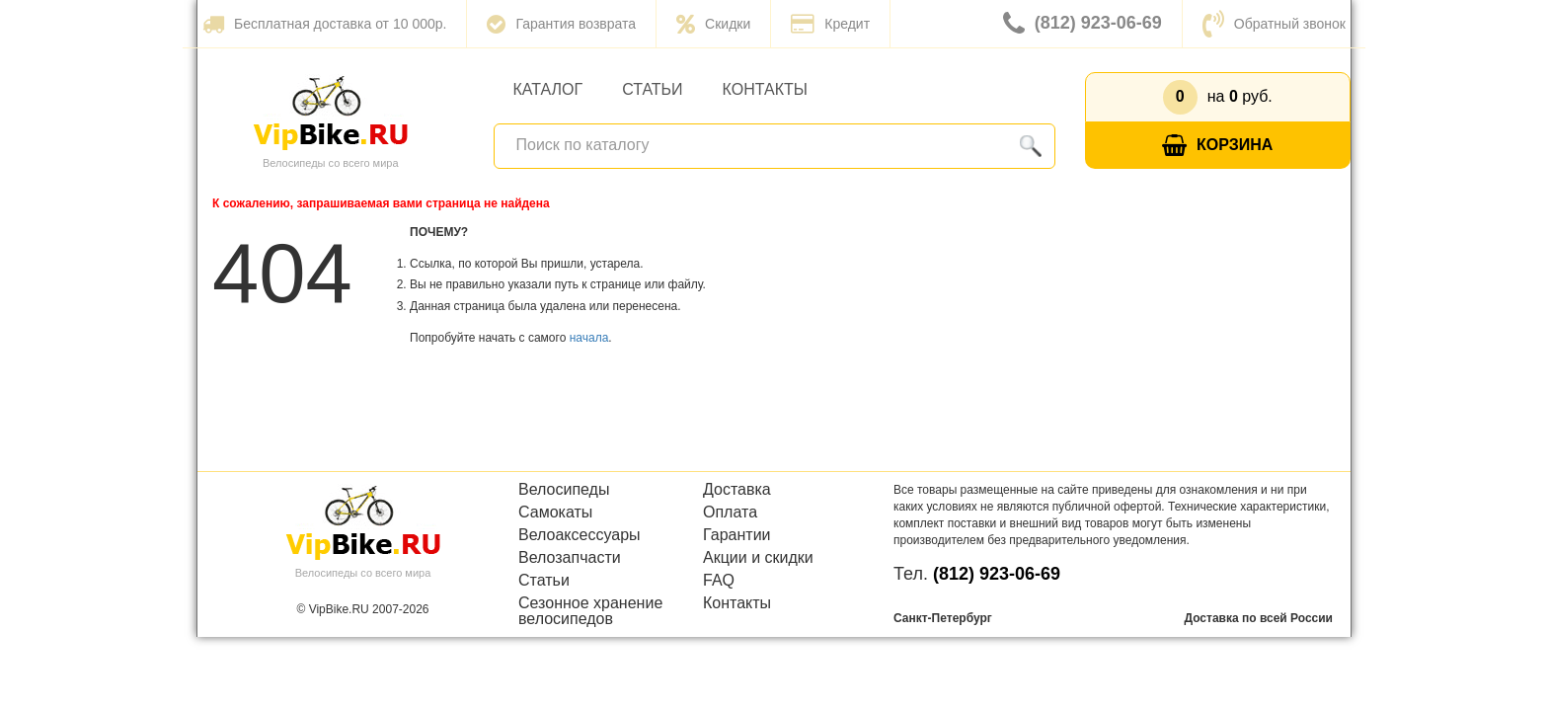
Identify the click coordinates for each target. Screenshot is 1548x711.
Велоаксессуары (579, 535)
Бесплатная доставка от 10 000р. (324, 24)
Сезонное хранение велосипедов (590, 611)
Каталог (548, 89)
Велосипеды (563, 490)
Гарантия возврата (561, 24)
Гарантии (737, 535)
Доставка (737, 490)
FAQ (719, 581)
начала (589, 338)
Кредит (830, 24)
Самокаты (555, 512)
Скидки (713, 24)
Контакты (765, 89)
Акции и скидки (758, 558)
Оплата (730, 512)
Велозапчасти (569, 558)
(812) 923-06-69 (1082, 24)
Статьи (652, 89)
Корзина (1217, 145)
